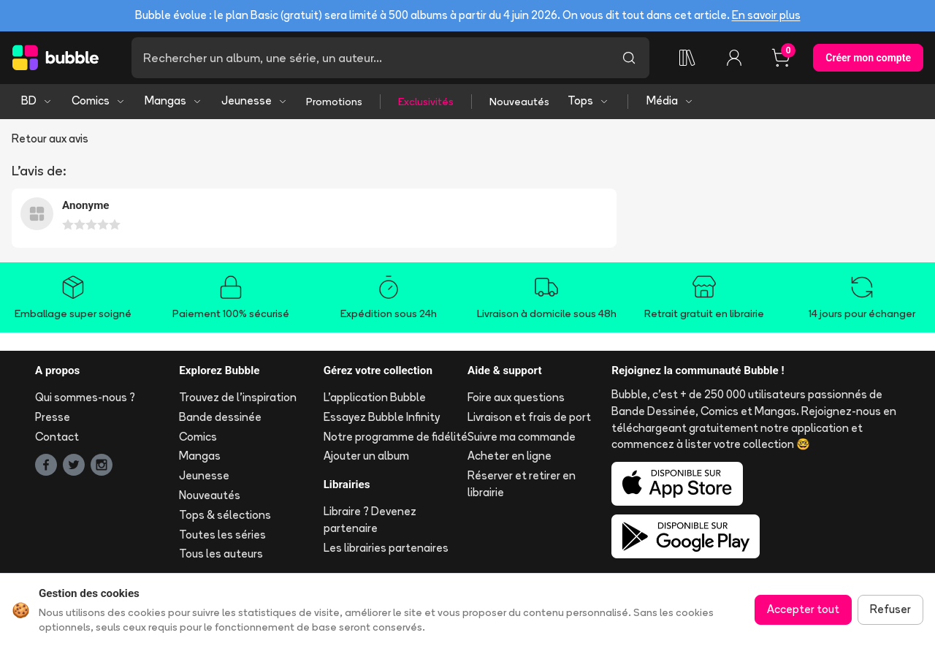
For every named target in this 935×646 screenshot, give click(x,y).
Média (670, 100)
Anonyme (86, 205)
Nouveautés (519, 101)
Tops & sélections (225, 515)
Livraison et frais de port (529, 417)
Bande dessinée (220, 417)
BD (37, 100)
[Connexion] (734, 57)
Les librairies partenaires (386, 548)
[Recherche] (369, 57)
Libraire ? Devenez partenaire (370, 519)
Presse (52, 417)
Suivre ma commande (522, 437)
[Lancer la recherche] (628, 57)
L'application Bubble (375, 397)
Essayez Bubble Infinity (382, 417)
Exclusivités (426, 101)
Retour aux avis (50, 138)
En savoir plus (766, 15)
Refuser (890, 609)
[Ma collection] (687, 57)
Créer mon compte (868, 58)
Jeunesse (254, 100)
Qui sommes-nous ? (85, 397)
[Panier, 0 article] (780, 57)
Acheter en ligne (510, 456)
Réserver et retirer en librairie (522, 483)
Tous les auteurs (221, 553)
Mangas (173, 100)
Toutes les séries (222, 535)
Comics (99, 100)
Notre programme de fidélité (396, 437)
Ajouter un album (366, 456)
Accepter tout (803, 609)
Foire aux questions (516, 397)
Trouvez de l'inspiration (238, 397)
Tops (588, 100)
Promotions (334, 101)
